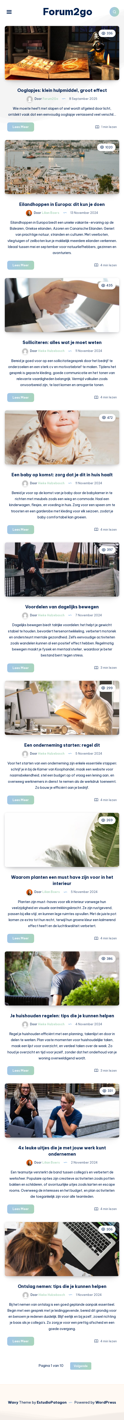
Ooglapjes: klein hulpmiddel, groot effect (62, 90)
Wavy (13, 1402)
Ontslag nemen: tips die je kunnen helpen (62, 1286)
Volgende (81, 1366)
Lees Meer (23, 127)
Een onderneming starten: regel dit (62, 745)
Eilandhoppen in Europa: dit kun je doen (62, 204)
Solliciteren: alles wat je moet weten (62, 342)
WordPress (105, 1402)
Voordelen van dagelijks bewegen (62, 607)
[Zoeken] (114, 12)
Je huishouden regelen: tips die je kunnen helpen (62, 1016)
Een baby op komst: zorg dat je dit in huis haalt (62, 475)
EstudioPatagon (52, 1402)
